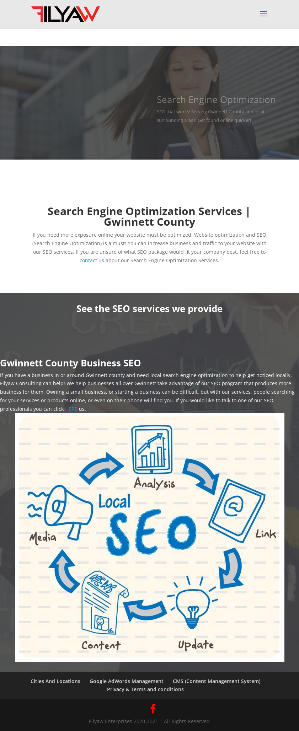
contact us (92, 260)
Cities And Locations (55, 681)
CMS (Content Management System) (216, 681)
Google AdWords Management (127, 681)
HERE (71, 408)
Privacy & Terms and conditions (145, 689)
